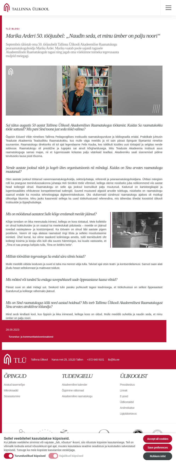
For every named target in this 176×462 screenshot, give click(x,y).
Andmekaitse (127, 407)
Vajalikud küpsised (71, 455)
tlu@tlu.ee (113, 359)
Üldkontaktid (127, 402)
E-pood (124, 396)
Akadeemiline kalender (74, 384)
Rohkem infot (158, 456)
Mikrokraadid (11, 390)
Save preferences (158, 447)
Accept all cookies (157, 438)
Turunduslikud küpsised (30, 455)
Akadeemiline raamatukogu (77, 396)
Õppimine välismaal (73, 390)
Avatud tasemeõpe (14, 384)
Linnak (123, 390)
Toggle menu (168, 7)
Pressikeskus (127, 384)
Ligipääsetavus (128, 413)
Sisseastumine (12, 396)
